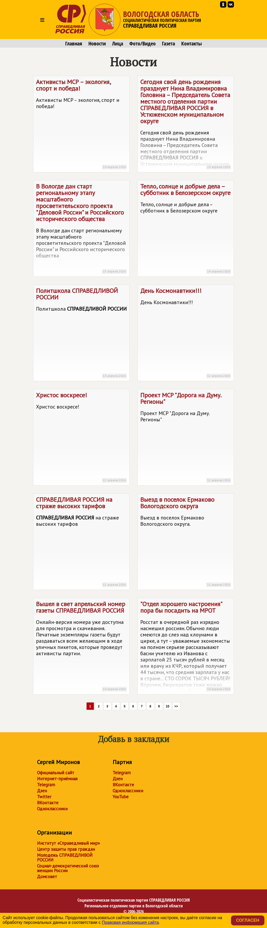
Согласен (247, 920)
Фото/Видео (142, 43)
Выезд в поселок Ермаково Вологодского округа (186, 542)
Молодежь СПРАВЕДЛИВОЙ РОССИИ (65, 857)
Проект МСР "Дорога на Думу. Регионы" (186, 438)
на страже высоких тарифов (81, 542)
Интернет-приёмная (57, 778)
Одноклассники (52, 808)
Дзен (42, 790)
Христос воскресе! (81, 438)
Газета (168, 43)
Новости (97, 43)
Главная (73, 43)
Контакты (191, 43)
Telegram (46, 784)
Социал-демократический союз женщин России (68, 868)
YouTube (121, 796)
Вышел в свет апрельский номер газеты (81, 647)
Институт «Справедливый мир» (68, 843)
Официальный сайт (55, 772)
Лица (117, 43)
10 (167, 706)
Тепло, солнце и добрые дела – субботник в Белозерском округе (186, 229)
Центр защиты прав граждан (66, 849)
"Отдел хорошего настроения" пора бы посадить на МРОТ (186, 647)
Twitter (44, 796)
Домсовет (47, 876)
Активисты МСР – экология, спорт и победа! (81, 125)
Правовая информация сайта (130, 922)
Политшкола (81, 334)
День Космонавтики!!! (186, 334)
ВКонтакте (47, 802)
